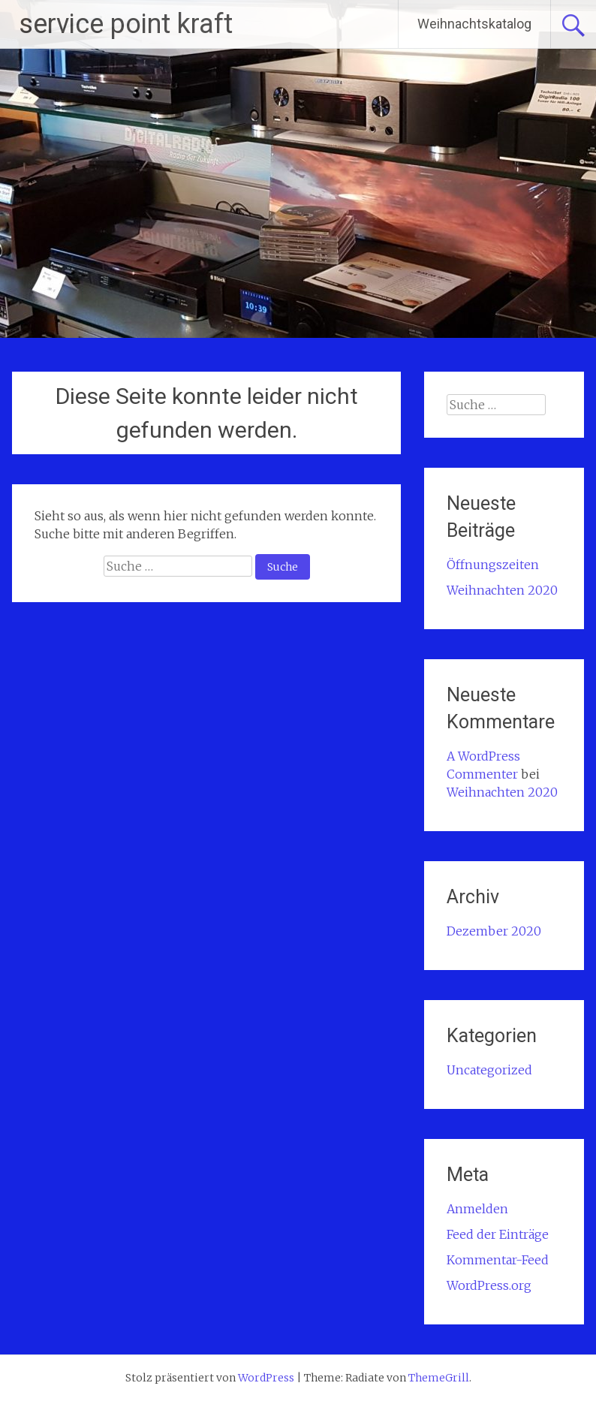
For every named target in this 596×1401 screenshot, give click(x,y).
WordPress (266, 1377)
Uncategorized (489, 1069)
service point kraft (126, 24)
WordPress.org (489, 1285)
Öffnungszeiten (493, 564)
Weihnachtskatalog (474, 24)
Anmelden (477, 1208)
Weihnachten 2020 (502, 590)
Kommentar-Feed (498, 1259)
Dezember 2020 (494, 931)
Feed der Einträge (498, 1234)
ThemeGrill (438, 1377)
